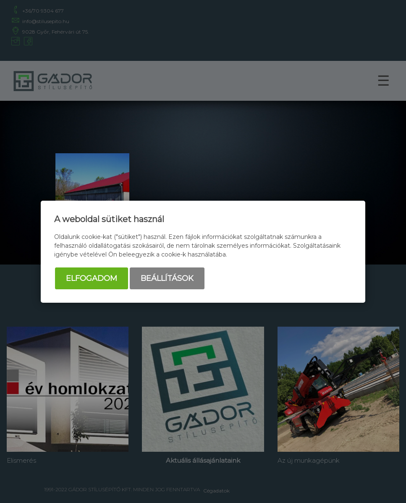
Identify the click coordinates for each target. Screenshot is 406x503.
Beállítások (167, 278)
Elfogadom (91, 278)
